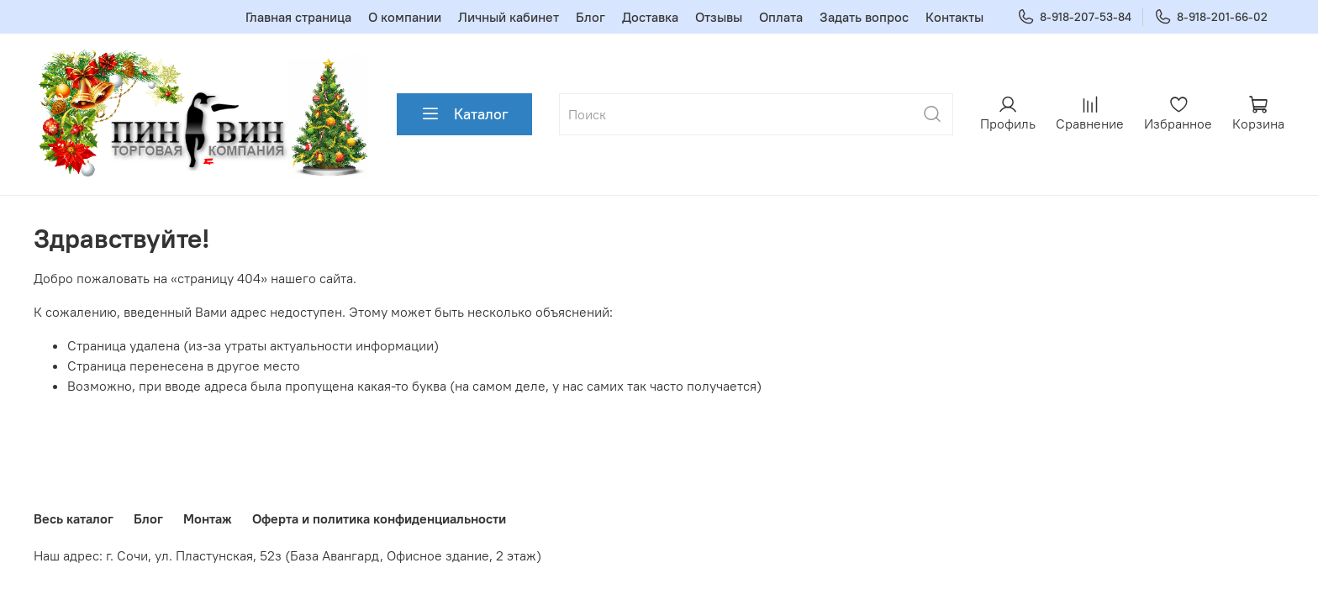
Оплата (781, 16)
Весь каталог (73, 518)
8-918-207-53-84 (1074, 17)
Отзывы (718, 16)
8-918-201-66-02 (1211, 17)
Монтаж (207, 518)
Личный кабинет (508, 16)
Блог (590, 16)
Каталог (464, 114)
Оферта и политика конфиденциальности (379, 518)
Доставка (650, 16)
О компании (404, 16)
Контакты (954, 16)
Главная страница (298, 16)
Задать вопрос (864, 16)
